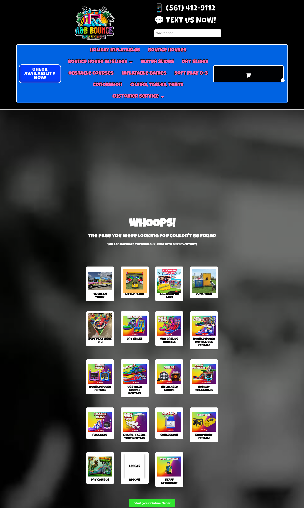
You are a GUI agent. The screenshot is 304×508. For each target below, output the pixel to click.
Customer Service (138, 97)
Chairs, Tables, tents (156, 85)
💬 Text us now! (185, 21)
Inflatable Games (144, 73)
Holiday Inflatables (115, 50)
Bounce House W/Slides (100, 62)
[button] (40, 73)
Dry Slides (195, 62)
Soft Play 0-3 (191, 73)
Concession (107, 85)
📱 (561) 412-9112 (184, 9)
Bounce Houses (167, 50)
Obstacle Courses (91, 73)
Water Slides (157, 62)
